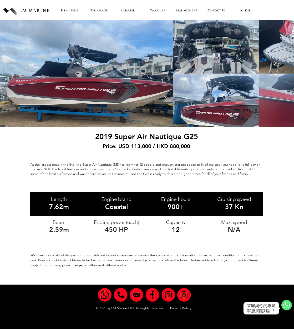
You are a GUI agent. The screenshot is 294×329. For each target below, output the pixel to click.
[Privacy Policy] (181, 308)
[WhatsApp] (286, 308)
